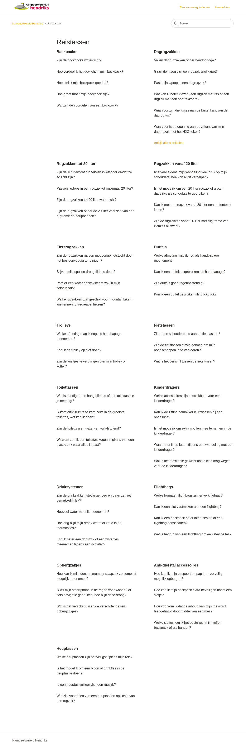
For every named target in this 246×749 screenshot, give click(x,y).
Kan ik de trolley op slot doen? (79, 350)
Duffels (160, 247)
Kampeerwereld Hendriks (27, 23)
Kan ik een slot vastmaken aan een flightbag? (187, 506)
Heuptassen (67, 648)
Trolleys (64, 325)
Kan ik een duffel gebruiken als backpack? (185, 294)
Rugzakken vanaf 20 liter (176, 164)
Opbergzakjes (69, 565)
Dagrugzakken (167, 52)
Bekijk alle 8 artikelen (168, 142)
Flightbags (163, 487)
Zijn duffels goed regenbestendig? (179, 283)
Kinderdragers (167, 387)
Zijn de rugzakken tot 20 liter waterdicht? (86, 200)
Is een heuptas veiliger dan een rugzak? (86, 684)
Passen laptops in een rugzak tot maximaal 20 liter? (95, 188)
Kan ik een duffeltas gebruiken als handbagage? (189, 272)
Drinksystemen (70, 487)
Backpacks (66, 52)
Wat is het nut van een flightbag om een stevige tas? (192, 534)
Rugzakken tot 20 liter (76, 164)
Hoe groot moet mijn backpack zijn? (83, 94)
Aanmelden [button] (222, 7)
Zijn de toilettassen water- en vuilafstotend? (89, 428)
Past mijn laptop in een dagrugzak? (180, 83)
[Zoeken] (202, 23)
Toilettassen (67, 387)
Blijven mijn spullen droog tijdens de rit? (86, 272)
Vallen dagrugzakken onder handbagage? (185, 60)
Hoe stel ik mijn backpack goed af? (82, 83)
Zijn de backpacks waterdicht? (79, 60)
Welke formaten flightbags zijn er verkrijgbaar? (188, 495)
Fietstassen (164, 325)
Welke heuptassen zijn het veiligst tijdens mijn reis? (94, 657)
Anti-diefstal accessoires (176, 565)
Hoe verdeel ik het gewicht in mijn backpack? (90, 71)
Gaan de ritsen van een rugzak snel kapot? (186, 71)
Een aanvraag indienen (195, 7)
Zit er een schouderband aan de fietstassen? (187, 334)
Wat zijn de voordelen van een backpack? (87, 105)
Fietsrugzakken (70, 247)
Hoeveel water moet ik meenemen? (83, 511)
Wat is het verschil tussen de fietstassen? (184, 361)
